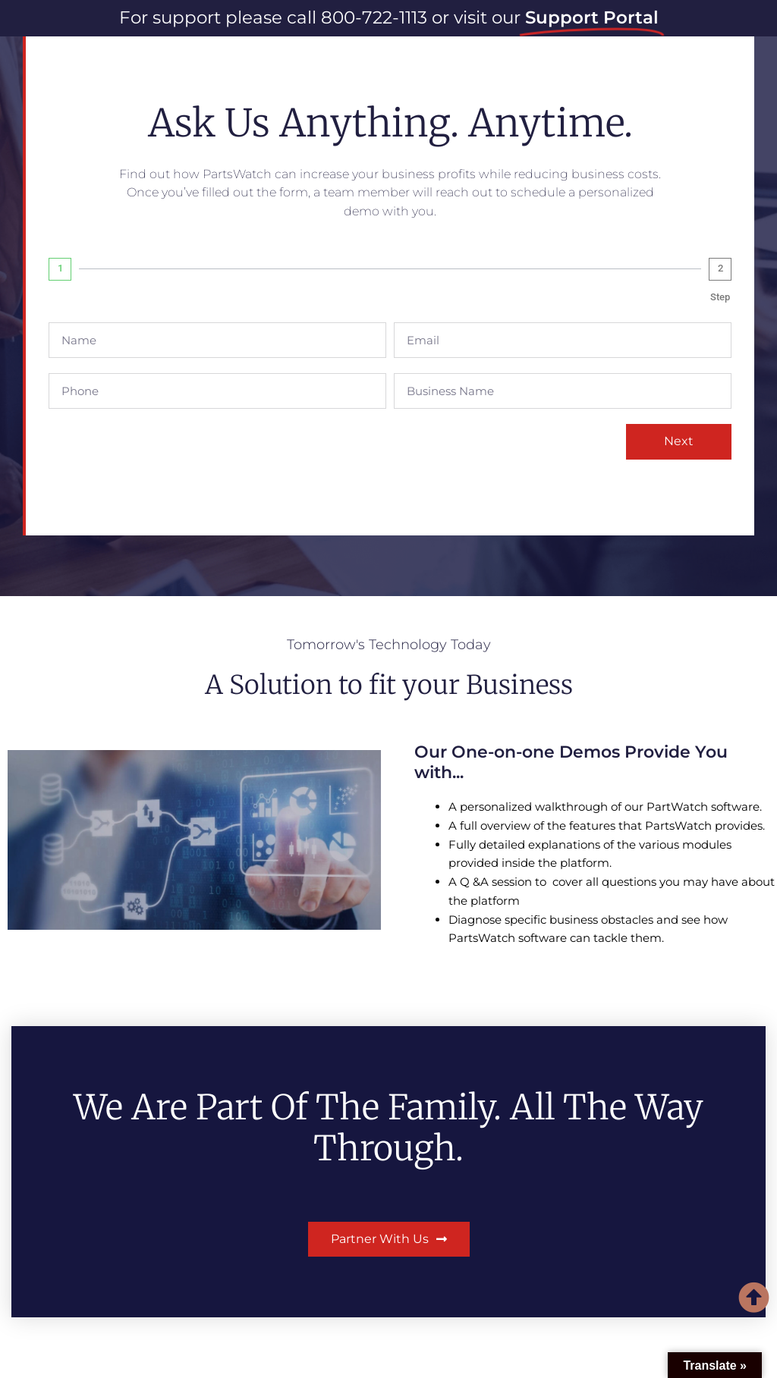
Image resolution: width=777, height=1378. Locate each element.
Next (679, 441)
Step (720, 297)
